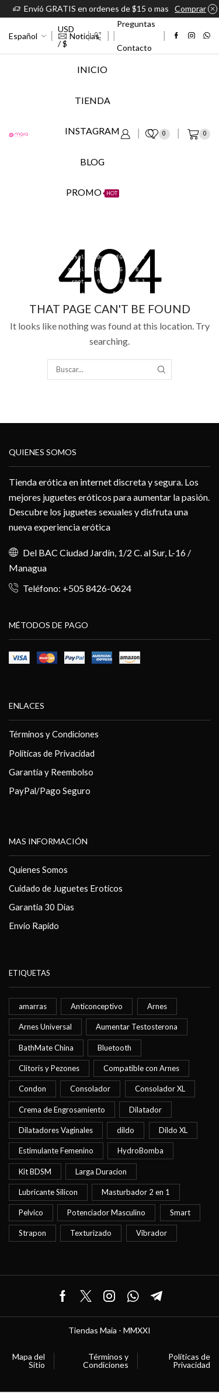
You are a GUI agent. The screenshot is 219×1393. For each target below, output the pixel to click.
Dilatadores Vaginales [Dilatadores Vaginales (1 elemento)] (56, 1130)
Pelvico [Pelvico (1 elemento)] (31, 1212)
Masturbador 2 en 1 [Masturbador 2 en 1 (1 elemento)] (136, 1192)
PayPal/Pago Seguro (50, 790)
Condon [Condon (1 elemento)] (32, 1088)
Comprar (190, 8)
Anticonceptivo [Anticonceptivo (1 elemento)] (97, 1006)
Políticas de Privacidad (52, 753)
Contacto (134, 48)
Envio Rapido (34, 925)
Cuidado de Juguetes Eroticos (66, 888)
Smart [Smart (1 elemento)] (180, 1212)
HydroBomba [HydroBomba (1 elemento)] (140, 1150)
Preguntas (136, 24)
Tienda (92, 100)
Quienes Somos (38, 869)
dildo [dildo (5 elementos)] (125, 1130)
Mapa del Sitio (28, 1361)
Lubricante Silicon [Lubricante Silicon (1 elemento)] (48, 1192)
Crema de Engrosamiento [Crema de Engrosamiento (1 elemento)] (62, 1109)
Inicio (92, 69)
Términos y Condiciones (54, 734)
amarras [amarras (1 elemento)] (33, 1006)
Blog (92, 161)
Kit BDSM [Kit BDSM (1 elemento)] (35, 1171)
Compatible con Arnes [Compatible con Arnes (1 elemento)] (141, 1068)
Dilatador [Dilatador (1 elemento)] (145, 1109)
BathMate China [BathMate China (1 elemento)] (46, 1047)
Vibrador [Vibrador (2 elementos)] (151, 1233)
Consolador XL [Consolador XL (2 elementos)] (160, 1088)
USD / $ (66, 36)
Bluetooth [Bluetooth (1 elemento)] (114, 1047)
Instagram (92, 130)
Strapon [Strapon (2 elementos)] (32, 1233)
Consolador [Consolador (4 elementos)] (90, 1088)
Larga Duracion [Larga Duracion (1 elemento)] (101, 1171)
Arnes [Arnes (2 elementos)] (157, 1006)
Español (23, 36)
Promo (92, 191)
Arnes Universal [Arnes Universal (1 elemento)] (45, 1026)
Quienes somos (43, 452)
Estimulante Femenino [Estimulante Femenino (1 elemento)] (56, 1150)
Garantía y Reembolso (51, 772)
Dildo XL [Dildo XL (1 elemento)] (173, 1130)
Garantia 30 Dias (41, 907)
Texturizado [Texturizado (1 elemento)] (91, 1233)
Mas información (48, 841)
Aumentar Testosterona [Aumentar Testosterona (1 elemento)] (137, 1026)
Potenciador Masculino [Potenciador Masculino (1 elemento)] (106, 1212)
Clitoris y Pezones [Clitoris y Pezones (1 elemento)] (49, 1068)
